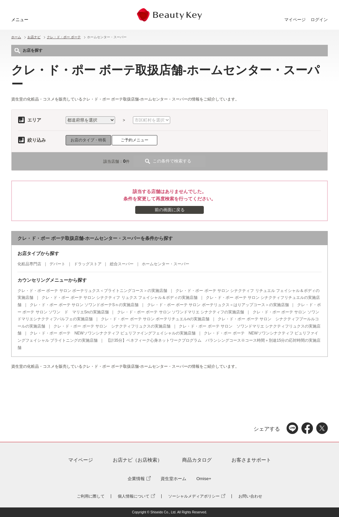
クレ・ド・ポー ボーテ (64, 37)
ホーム (16, 37)
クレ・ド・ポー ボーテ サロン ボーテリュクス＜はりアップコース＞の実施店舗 (218, 304)
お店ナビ (34, 37)
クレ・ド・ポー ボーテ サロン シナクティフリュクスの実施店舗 (111, 326)
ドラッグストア (88, 264)
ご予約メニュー (134, 140)
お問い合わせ (250, 496)
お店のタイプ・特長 (88, 140)
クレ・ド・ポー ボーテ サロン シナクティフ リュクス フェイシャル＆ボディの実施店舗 (120, 297)
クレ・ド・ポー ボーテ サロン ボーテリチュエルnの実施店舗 (155, 319)
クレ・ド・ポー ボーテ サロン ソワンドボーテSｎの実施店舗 (84, 304)
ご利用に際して (91, 496)
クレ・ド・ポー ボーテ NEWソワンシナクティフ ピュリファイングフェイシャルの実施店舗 (113, 333)
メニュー (19, 19)
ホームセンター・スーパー (165, 264)
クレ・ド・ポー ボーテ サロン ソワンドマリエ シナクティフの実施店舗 (180, 312)
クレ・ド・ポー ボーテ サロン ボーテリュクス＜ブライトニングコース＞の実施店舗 (92, 290)
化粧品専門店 (29, 264)
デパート (57, 264)
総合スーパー (122, 264)
